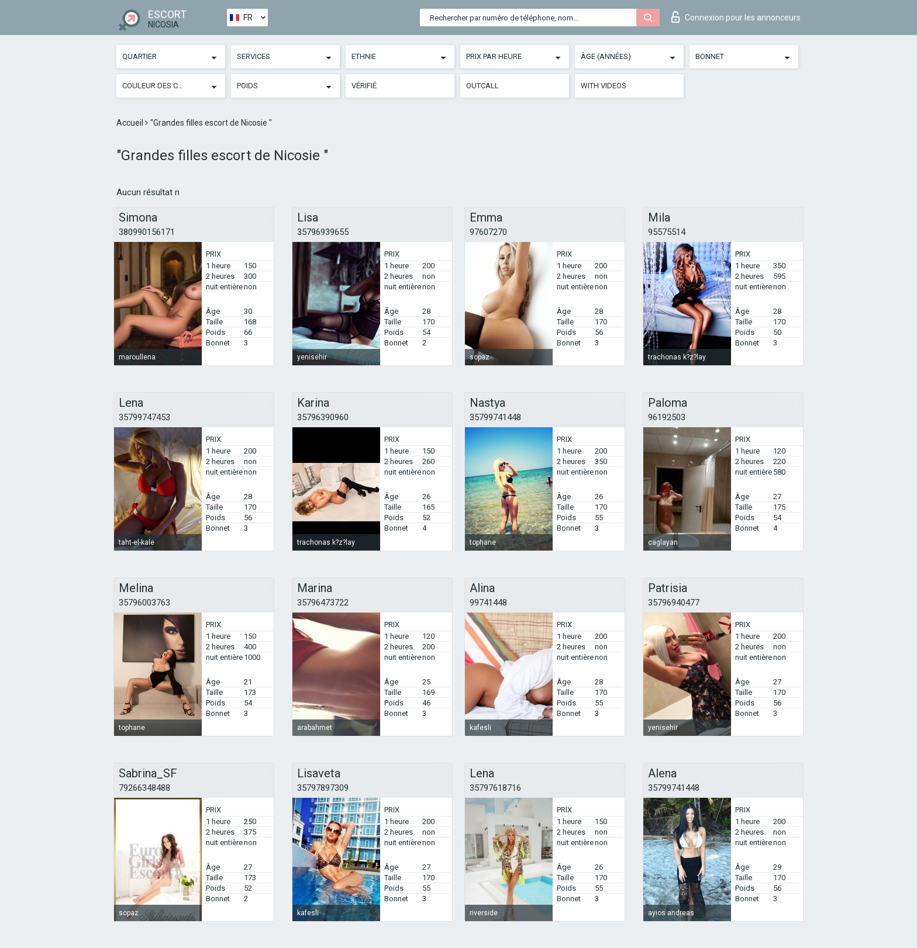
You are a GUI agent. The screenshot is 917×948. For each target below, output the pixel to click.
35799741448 (495, 417)
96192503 (666, 417)
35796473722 (323, 602)
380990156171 (147, 232)
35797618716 (495, 788)
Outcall (482, 85)
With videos (603, 85)
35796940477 (673, 602)
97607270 (488, 232)
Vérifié (364, 85)
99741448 (488, 602)
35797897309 (323, 788)
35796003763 (144, 602)
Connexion (736, 17)
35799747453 (144, 417)
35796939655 (323, 232)
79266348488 (144, 788)
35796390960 (323, 417)
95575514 (666, 232)
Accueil (130, 122)
